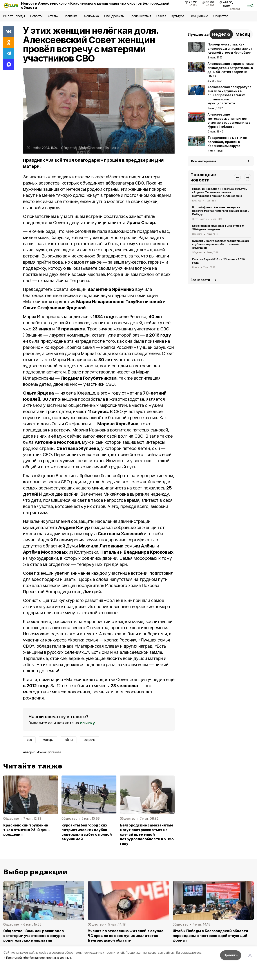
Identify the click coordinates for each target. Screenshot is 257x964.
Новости (36, 16)
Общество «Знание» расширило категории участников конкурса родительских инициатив (34, 935)
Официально (199, 16)
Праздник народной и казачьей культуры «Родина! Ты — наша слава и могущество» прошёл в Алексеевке (220, 192)
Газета (161, 16)
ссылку (87, 723)
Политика (71, 16)
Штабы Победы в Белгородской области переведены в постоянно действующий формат (210, 935)
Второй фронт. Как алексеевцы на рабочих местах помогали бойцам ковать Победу (220, 211)
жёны (69, 739)
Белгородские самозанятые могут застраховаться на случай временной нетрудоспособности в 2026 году (147, 834)
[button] (237, 177)
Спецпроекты (114, 16)
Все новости (200, 280)
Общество (220, 16)
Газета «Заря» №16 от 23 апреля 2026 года (218, 261)
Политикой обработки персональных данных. (39, 958)
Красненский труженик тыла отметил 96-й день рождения (26, 830)
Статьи (53, 16)
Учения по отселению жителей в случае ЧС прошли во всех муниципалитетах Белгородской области (125, 935)
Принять (231, 955)
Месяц (242, 34)
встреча (90, 739)
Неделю (221, 34)
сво (29, 739)
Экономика (91, 16)
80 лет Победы (14, 16)
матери (48, 739)
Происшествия (140, 16)
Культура (178, 16)
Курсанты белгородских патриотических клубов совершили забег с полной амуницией (87, 832)
